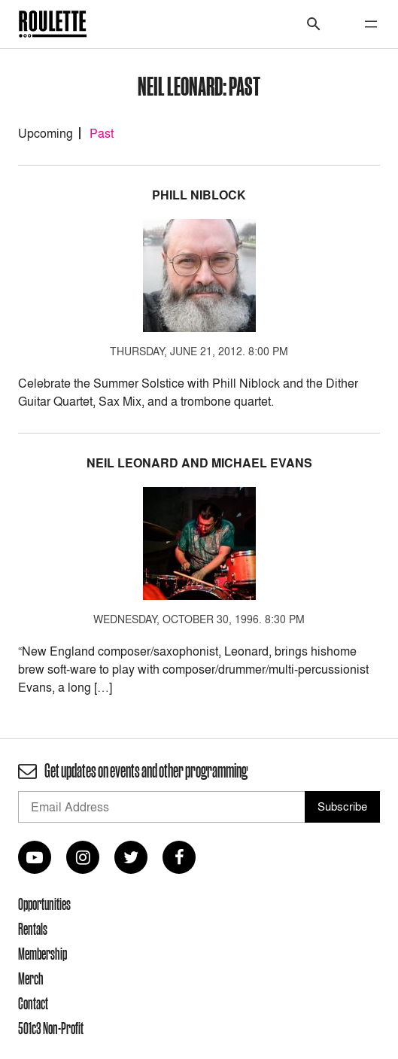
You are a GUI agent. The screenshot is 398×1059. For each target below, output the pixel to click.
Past (102, 133)
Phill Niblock (199, 195)
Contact (33, 1003)
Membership (42, 953)
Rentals (32, 929)
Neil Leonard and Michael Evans (199, 463)
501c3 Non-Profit (51, 1028)
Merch (31, 978)
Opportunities (44, 904)
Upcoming (45, 133)
